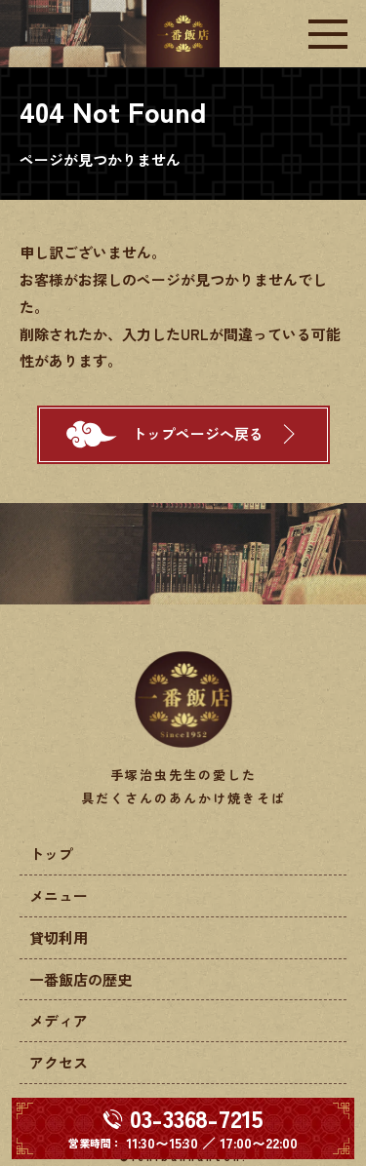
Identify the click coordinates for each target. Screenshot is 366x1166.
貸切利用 (58, 937)
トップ (51, 853)
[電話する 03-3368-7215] (183, 1128)
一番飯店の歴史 (80, 979)
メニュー (58, 895)
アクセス (58, 1062)
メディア (58, 1020)
